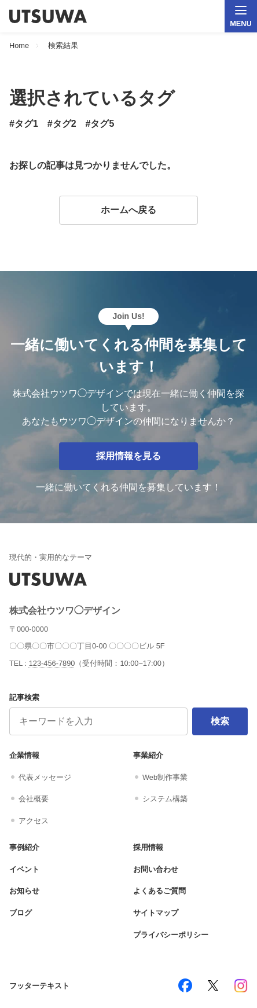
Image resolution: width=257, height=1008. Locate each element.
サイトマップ (155, 912)
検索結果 (63, 46)
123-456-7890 (52, 663)
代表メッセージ (45, 777)
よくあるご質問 (159, 890)
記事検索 (24, 697)
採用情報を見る (128, 456)
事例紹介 (24, 847)
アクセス (34, 820)
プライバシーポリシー (170, 934)
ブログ (20, 912)
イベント (24, 869)
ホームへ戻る (128, 210)
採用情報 (148, 847)
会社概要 (34, 798)
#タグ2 (61, 124)
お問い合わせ (155, 869)
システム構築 (165, 798)
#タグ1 (23, 124)
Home (19, 46)
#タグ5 (100, 124)
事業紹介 (148, 755)
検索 (220, 721)
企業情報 (24, 755)
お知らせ (24, 890)
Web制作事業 (165, 777)
